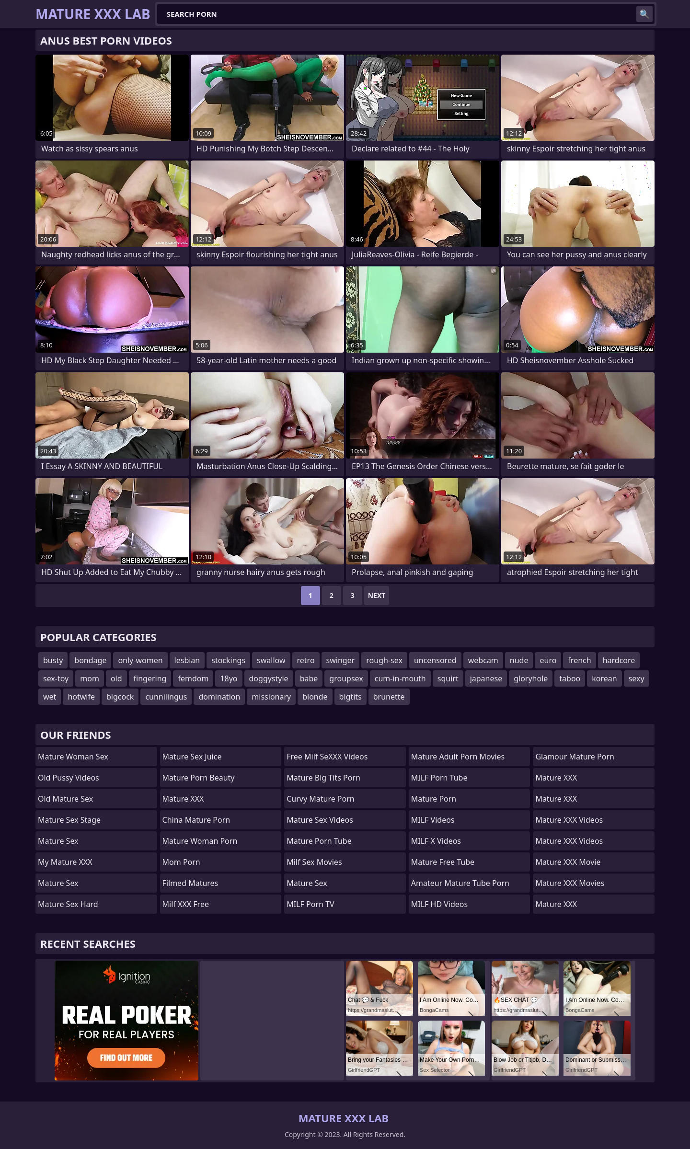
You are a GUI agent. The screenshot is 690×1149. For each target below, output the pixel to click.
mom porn (181, 862)
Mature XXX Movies (569, 883)
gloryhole (531, 678)
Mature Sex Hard (68, 904)
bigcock (120, 696)
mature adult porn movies (458, 756)
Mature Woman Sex (73, 756)
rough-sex (384, 660)
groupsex (346, 678)
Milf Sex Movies (314, 862)
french (579, 660)
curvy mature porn (321, 798)
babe (309, 678)
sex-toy (56, 678)
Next (377, 595)
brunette (389, 696)
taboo (569, 678)
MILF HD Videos (439, 904)
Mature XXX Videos (569, 820)
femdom (193, 678)
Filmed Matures (190, 883)
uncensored (435, 660)
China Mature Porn (196, 820)
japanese (486, 678)
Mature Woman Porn (200, 841)
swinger (340, 660)
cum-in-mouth (400, 678)
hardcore (619, 660)
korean (604, 678)
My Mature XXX (65, 862)
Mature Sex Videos (320, 820)
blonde (314, 696)
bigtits (350, 696)
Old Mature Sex (65, 798)
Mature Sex (58, 841)
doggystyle (268, 678)
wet (49, 696)
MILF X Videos (436, 841)
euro (548, 660)
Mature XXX (183, 798)
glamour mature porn (574, 756)
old (116, 678)
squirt (448, 678)
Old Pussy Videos (68, 777)
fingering (150, 678)
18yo (228, 678)
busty (53, 660)
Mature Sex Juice (192, 756)
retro (306, 660)
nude (519, 660)
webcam (483, 660)
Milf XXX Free (185, 904)
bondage (90, 660)
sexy (636, 678)
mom (89, 678)
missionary (271, 696)
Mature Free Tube (442, 862)
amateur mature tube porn (460, 883)
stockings (228, 660)
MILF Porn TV (310, 904)
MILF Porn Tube (439, 777)
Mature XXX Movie (567, 862)
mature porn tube (319, 841)
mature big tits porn (323, 777)
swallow (271, 660)
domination (219, 696)
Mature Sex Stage (69, 820)
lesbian (187, 660)
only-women (140, 660)
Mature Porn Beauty (198, 777)
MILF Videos (433, 820)
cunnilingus (166, 696)
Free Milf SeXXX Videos (327, 756)
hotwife (81, 696)
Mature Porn (433, 798)
